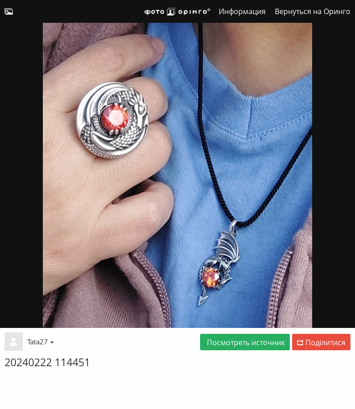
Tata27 (40, 341)
